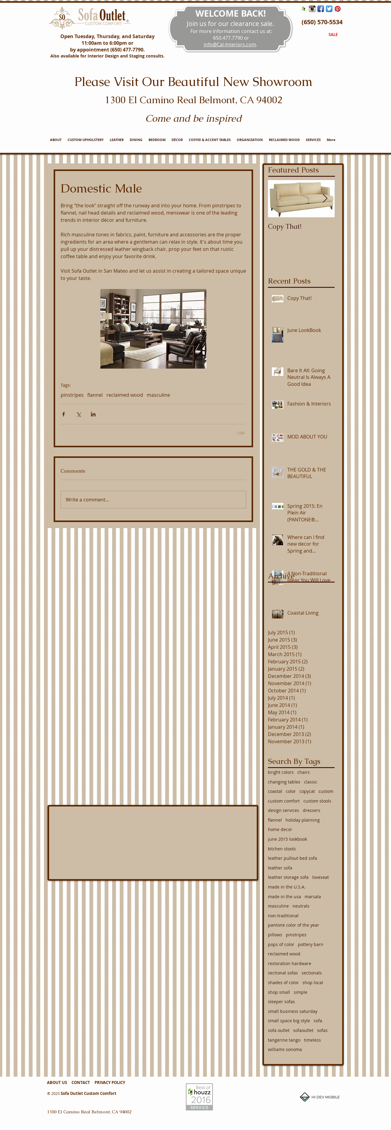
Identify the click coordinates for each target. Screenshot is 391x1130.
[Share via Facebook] (63, 414)
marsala (313, 896)
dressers (311, 810)
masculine (158, 395)
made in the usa (284, 896)
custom (326, 791)
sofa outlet (278, 1030)
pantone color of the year (293, 925)
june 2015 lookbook (287, 839)
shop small (279, 992)
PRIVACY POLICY (110, 1082)
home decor (280, 829)
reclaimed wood (124, 395)
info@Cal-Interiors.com (230, 44)
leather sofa (280, 868)
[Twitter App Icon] (329, 8)
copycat (307, 791)
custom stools (317, 801)
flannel (95, 395)
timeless (312, 1040)
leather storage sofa (288, 877)
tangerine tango (284, 1040)
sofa (318, 1020)
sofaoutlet (303, 1030)
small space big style (289, 1020)
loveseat (320, 877)
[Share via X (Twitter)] (78, 414)
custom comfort (284, 801)
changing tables (284, 782)
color (291, 791)
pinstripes (72, 395)
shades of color (283, 982)
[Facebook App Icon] (320, 8)
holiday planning (303, 820)
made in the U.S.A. (287, 887)
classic (310, 782)
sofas (322, 1030)
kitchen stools (282, 849)
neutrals (300, 906)
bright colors (281, 772)
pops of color (281, 944)
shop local (312, 982)
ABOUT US (57, 1082)
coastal (275, 791)
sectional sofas (283, 973)
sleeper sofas (281, 1001)
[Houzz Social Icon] (303, 8)
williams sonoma (285, 1049)
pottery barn (310, 944)
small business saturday (292, 1011)
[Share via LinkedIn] (93, 414)
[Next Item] (325, 198)
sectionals (312, 973)
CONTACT (82, 1082)
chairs (303, 772)
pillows (275, 935)
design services (283, 810)
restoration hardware (289, 963)
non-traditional (283, 915)
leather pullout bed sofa (292, 858)
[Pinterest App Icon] (337, 8)
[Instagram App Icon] (312, 8)
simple (300, 992)
